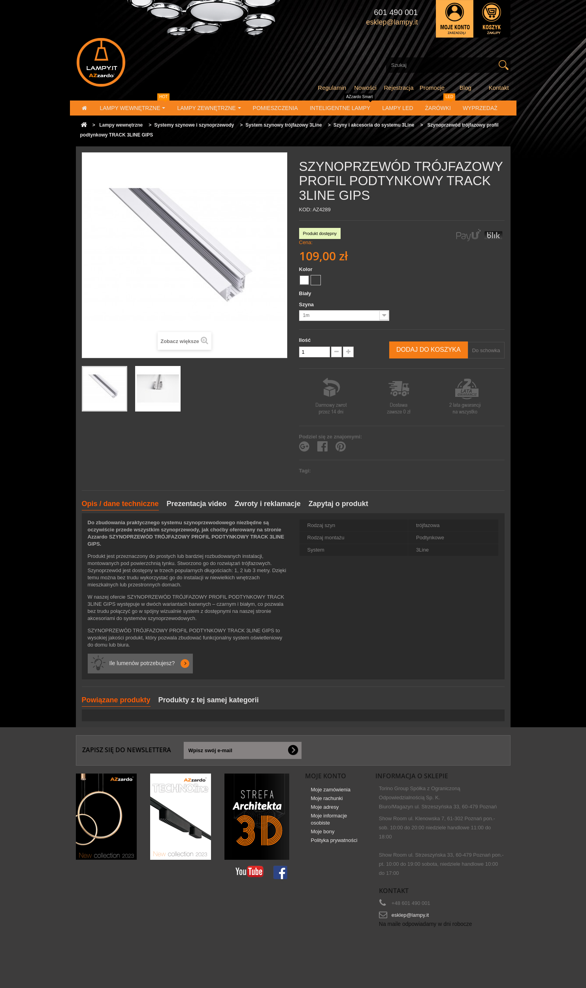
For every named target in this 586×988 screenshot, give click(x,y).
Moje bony (323, 835)
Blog (465, 87)
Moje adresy (325, 811)
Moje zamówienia (330, 793)
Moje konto (325, 776)
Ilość (305, 340)
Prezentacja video (197, 504)
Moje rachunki (327, 802)
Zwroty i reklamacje (268, 504)
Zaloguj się (454, 19)
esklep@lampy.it (410, 915)
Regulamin (332, 87)
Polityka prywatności (334, 844)
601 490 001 (396, 12)
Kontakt (499, 87)
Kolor (306, 269)
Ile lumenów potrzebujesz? (142, 663)
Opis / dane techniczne (120, 504)
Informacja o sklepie (411, 776)
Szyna (308, 304)
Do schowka (486, 350)
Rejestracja (399, 87)
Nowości (365, 87)
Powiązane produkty (116, 700)
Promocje (432, 87)
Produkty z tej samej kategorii (208, 700)
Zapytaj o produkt (338, 504)
